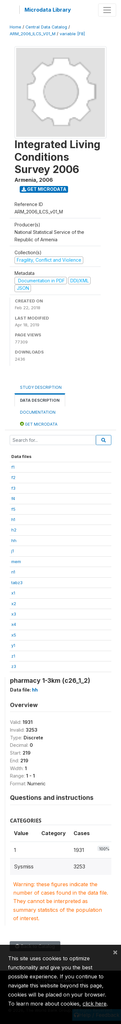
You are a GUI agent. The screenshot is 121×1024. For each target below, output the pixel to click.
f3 (13, 488)
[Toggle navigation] (107, 10)
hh (13, 540)
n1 (13, 571)
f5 (13, 509)
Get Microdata (44, 189)
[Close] (115, 952)
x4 (13, 624)
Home (15, 27)
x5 (13, 634)
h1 (13, 519)
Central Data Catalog (46, 27)
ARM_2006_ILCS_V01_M (32, 33)
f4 (13, 498)
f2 (13, 477)
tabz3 (17, 582)
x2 (13, 603)
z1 (13, 656)
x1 (13, 592)
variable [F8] (72, 33)
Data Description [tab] (40, 400)
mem (16, 561)
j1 (12, 550)
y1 (13, 645)
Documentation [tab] (37, 412)
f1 (13, 467)
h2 (13, 529)
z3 (13, 666)
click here (94, 1003)
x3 (13, 613)
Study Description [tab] (41, 387)
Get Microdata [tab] (38, 424)
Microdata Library (48, 9)
